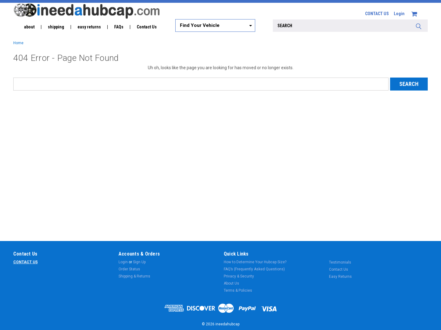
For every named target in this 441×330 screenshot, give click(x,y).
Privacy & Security (239, 276)
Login (399, 13)
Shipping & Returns (134, 276)
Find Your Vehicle (199, 25)
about (29, 26)
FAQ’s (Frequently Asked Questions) (254, 269)
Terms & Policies (238, 290)
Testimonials (340, 262)
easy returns (89, 26)
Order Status (129, 269)
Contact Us (147, 26)
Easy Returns (340, 276)
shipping (56, 26)
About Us (231, 283)
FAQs (118, 26)
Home (18, 43)
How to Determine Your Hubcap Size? (255, 262)
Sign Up (139, 262)
